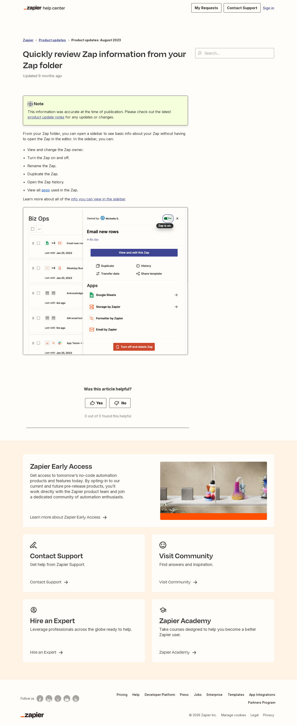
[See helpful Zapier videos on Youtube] (66, 698)
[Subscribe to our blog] (75, 698)
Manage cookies (233, 715)
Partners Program (261, 702)
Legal (255, 715)
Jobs (198, 695)
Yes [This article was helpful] (99, 403)
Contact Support (46, 582)
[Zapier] (32, 715)
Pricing (122, 695)
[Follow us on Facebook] (40, 698)
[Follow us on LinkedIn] (49, 698)
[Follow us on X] (58, 698)
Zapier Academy (175, 652)
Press (184, 695)
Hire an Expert (43, 652)
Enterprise (215, 695)
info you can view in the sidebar (98, 199)
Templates (236, 695)
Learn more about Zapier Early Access (65, 517)
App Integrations (262, 695)
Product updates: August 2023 (96, 40)
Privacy (268, 715)
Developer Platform (160, 695)
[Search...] (234, 53)
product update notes (46, 117)
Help (136, 695)
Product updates (52, 40)
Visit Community (175, 582)
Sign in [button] (268, 8)
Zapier (28, 40)
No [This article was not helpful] (123, 403)
